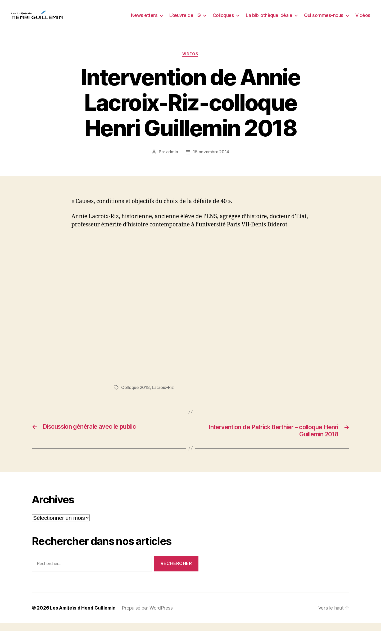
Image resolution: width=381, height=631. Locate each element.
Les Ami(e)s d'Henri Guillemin (83, 616)
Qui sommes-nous (323, 19)
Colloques (223, 19)
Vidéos (362, 19)
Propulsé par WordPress (149, 616)
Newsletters (144, 19)
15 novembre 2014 (211, 160)
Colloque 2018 (135, 395)
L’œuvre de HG (185, 19)
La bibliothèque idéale (269, 19)
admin (172, 160)
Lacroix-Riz (163, 395)
